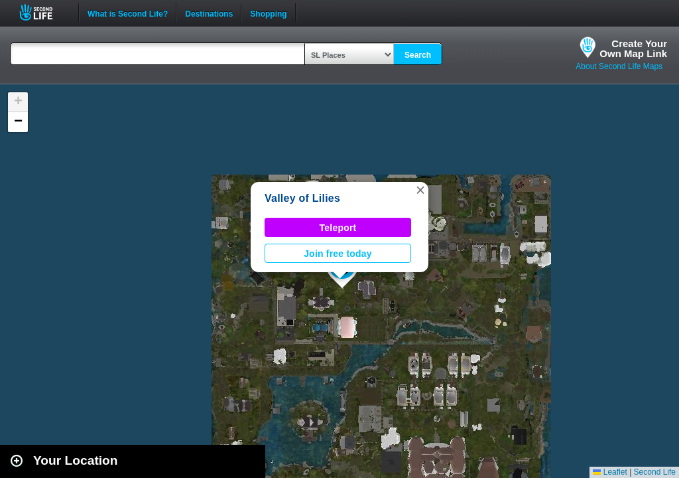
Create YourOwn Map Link (633, 48)
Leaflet (610, 472)
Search (417, 55)
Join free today (338, 253)
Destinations (209, 12)
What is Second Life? (128, 12)
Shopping (268, 12)
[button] (420, 190)
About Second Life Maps (619, 66)
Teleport (338, 227)
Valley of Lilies (302, 198)
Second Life (43, 12)
